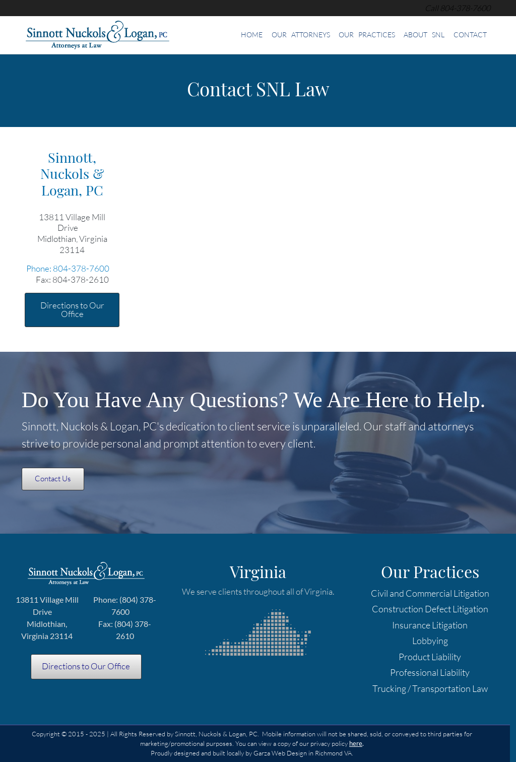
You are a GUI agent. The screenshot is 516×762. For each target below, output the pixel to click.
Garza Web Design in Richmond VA (302, 753)
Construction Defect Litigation (430, 608)
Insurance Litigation (430, 624)
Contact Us (53, 478)
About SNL (424, 34)
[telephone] (465, 8)
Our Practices (367, 34)
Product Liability (430, 656)
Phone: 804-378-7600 (67, 268)
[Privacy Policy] (355, 743)
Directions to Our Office (72, 309)
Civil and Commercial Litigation (430, 593)
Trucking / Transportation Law (430, 688)
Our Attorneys (301, 34)
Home (252, 34)
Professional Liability (430, 672)
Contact (470, 34)
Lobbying (430, 640)
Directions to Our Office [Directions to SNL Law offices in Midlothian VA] (86, 666)
